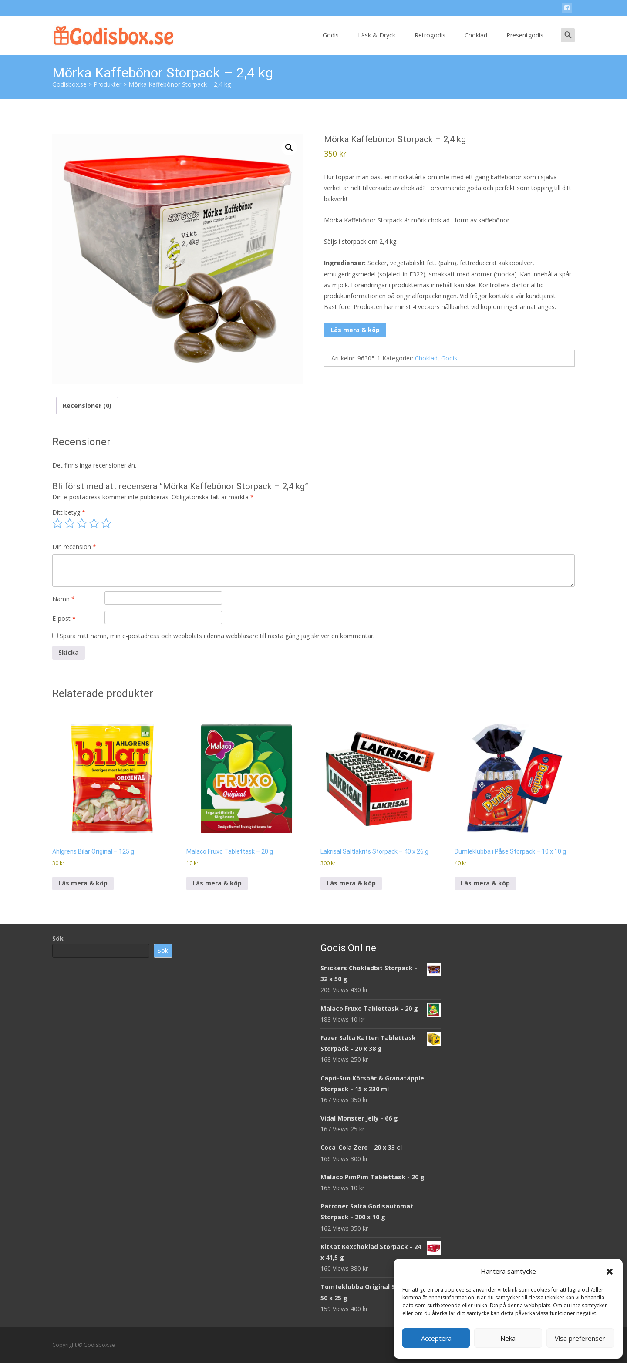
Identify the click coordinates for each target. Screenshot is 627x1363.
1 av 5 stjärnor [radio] (57, 523)
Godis (331, 43)
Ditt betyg (68, 512)
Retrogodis (430, 43)
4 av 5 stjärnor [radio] (94, 523)
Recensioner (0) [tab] (87, 405)
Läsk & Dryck (376, 43)
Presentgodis (524, 43)
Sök (58, 938)
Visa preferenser (580, 1338)
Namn (63, 599)
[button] (609, 1271)
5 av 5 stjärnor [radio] (106, 523)
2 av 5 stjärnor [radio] (69, 523)
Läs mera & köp (355, 330)
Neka (508, 1338)
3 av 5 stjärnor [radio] (82, 523)
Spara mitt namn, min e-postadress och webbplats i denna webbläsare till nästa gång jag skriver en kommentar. (217, 636)
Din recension (74, 546)
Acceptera (436, 1338)
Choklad (476, 43)
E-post (64, 618)
